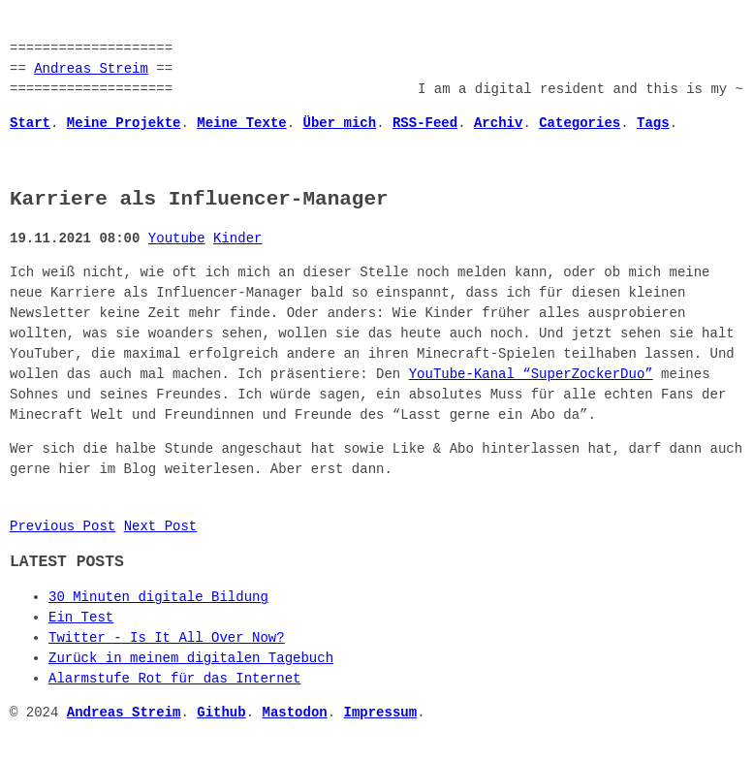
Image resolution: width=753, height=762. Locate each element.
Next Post (161, 527)
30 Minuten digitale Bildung (158, 597)
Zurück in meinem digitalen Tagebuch (190, 659)
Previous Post (62, 527)
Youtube (176, 239)
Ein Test (80, 618)
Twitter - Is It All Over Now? (166, 638)
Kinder (237, 239)
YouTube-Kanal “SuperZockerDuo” (531, 374)
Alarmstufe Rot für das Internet (174, 679)
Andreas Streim (91, 69)
